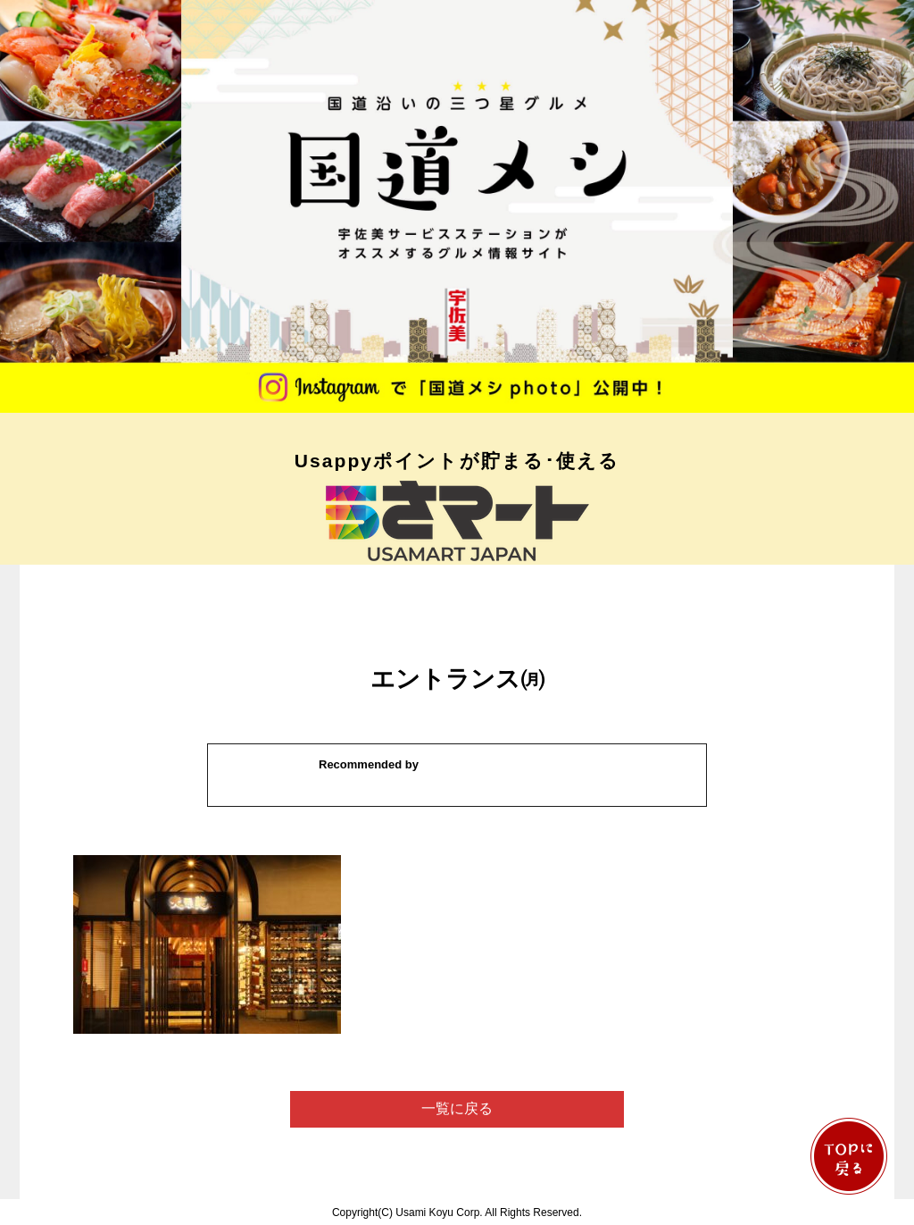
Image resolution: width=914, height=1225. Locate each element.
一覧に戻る (457, 1108)
